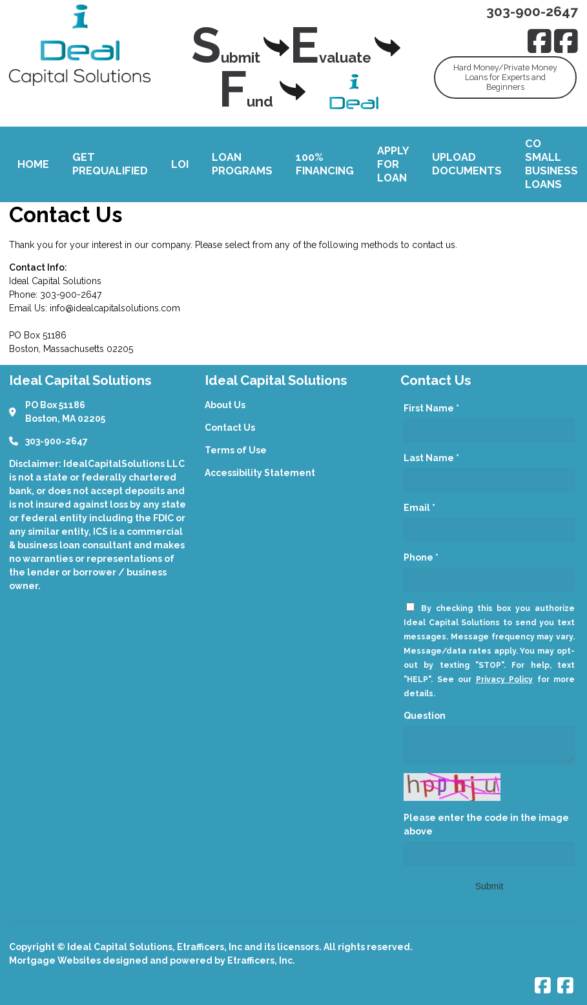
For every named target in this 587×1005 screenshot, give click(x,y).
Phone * (421, 557)
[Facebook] (539, 41)
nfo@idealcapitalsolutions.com (116, 308)
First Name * (431, 408)
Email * (419, 507)
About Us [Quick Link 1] (225, 405)
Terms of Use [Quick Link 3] (236, 450)
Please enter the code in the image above (486, 824)
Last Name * (431, 458)
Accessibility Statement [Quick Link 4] (260, 473)
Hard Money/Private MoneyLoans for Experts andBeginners (505, 77)
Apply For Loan (393, 164)
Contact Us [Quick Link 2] (230, 427)
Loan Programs (242, 164)
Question (425, 715)
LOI (180, 164)
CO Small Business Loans (551, 164)
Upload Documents (467, 164)
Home (33, 164)
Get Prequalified (110, 164)
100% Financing (325, 164)
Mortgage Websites (56, 960)
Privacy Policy (504, 679)
